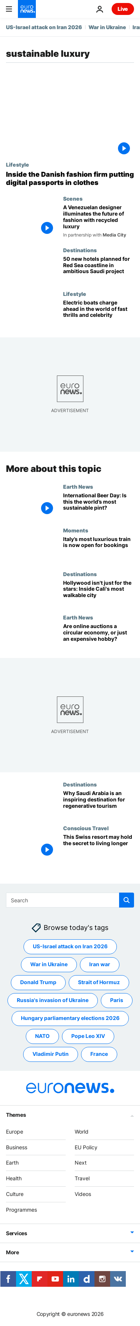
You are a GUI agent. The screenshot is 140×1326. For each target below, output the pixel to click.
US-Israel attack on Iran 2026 (44, 27)
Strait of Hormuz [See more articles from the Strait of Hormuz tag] (99, 982)
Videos (83, 1194)
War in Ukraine (107, 27)
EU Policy (86, 1147)
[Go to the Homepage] (27, 9)
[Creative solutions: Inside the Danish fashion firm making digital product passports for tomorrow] (70, 178)
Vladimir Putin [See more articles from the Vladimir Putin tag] (50, 1054)
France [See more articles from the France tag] (99, 1054)
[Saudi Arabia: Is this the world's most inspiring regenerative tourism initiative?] (98, 803)
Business (16, 1147)
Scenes (73, 198)
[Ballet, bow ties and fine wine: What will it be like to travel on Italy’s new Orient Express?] (98, 549)
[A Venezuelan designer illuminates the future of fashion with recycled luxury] (98, 221)
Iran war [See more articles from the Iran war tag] (99, 964)
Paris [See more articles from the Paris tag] (116, 1000)
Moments (75, 530)
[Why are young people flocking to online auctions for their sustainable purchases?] (98, 636)
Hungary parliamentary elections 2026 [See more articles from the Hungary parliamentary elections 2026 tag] (70, 1018)
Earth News (78, 486)
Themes (16, 1115)
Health (14, 1178)
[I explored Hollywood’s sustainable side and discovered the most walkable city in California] (98, 592)
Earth (12, 1162)
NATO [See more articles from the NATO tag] (42, 1036)
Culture (15, 1194)
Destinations (80, 250)
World (81, 1131)
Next (81, 1162)
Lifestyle (17, 164)
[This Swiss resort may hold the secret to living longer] (98, 847)
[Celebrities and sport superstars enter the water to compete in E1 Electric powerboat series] (98, 312)
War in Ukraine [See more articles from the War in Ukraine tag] (49, 964)
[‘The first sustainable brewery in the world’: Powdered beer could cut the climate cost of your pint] (98, 505)
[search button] (126, 900)
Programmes (21, 1209)
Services (16, 1233)
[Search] (70, 900)
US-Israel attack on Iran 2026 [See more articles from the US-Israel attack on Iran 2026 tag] (70, 946)
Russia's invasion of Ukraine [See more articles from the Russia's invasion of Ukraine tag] (52, 1000)
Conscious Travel (86, 828)
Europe (14, 1131)
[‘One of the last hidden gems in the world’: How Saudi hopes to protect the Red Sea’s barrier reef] (98, 269)
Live (123, 9)
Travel (82, 1178)
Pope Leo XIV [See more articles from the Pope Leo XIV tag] (88, 1036)
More (12, 1252)
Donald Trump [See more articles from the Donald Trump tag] (38, 982)
